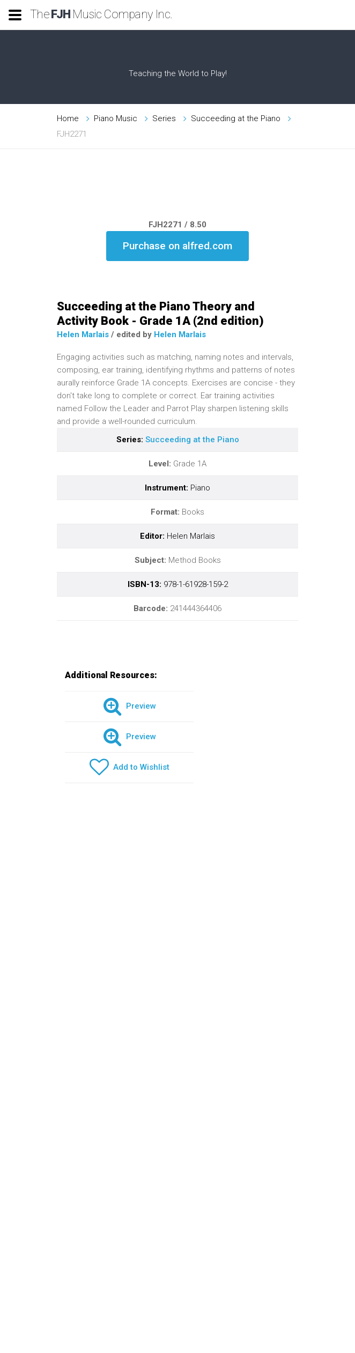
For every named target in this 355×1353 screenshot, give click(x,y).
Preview (129, 706)
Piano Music (115, 118)
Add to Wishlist (129, 767)
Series (164, 118)
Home (68, 118)
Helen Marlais (83, 334)
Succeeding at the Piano (235, 118)
